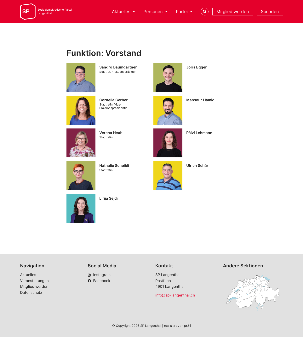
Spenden (270, 11)
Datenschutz (31, 292)
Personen (156, 12)
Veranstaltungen (34, 281)
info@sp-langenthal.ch (175, 295)
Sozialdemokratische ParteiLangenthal (54, 11)
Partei (184, 12)
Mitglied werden (232, 11)
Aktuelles (124, 12)
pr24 (187, 326)
